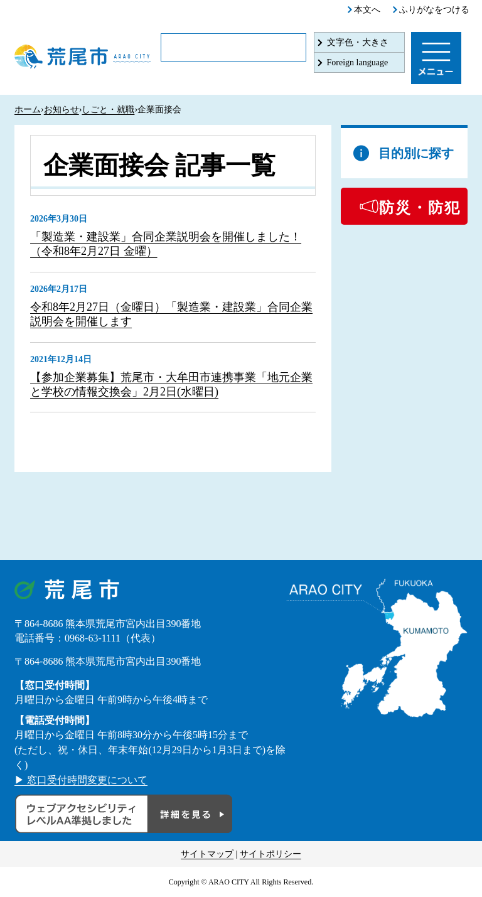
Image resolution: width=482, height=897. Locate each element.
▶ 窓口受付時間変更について (80, 780)
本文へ (367, 9)
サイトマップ (207, 854)
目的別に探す (416, 153)
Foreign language (357, 62)
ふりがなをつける (434, 9)
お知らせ (61, 109)
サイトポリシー (270, 854)
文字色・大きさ (357, 42)
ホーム (27, 109)
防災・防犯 (420, 208)
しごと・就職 (108, 109)
